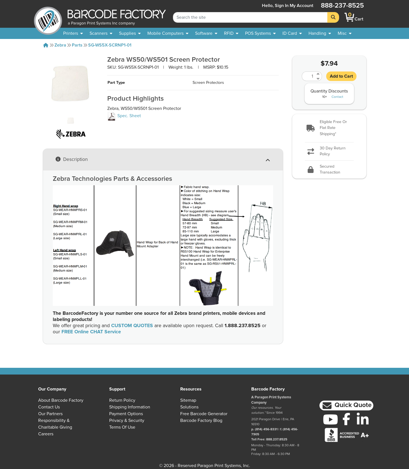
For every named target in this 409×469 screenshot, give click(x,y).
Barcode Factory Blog (201, 420)
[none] (344, 33)
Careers (45, 434)
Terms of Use (122, 427)
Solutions (189, 407)
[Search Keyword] (250, 17)
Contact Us (49, 407)
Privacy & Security (126, 420)
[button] (329, 128)
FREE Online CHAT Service (91, 331)
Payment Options (126, 414)
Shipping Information (129, 407)
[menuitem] (73, 33)
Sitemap (188, 400)
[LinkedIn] (362, 419)
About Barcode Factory (60, 400)
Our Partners (50, 414)
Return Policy (122, 400)
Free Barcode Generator (203, 414)
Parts (77, 45)
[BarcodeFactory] (48, 17)
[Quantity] (308, 76)
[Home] (46, 45)
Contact (337, 97)
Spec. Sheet (124, 116)
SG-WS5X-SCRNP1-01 (109, 45)
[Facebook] (346, 419)
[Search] (333, 17)
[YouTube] (330, 419)
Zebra (60, 45)
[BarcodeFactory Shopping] (349, 17)
